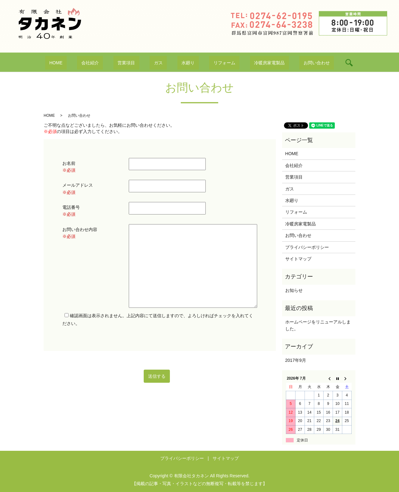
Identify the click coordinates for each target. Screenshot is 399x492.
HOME (85, 62)
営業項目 (139, 62)
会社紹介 (111, 62)
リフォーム (212, 62)
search (315, 62)
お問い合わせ (287, 62)
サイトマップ (298, 258)
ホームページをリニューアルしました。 (318, 325)
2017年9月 (295, 360)
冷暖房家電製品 (248, 62)
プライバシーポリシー (307, 247)
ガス (162, 62)
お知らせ (294, 290)
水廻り (183, 62)
